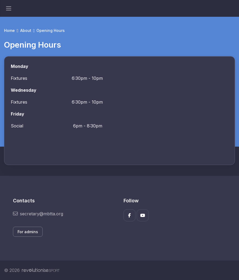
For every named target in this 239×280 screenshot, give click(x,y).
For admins (28, 231)
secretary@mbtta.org (38, 213)
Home (9, 30)
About (25, 30)
